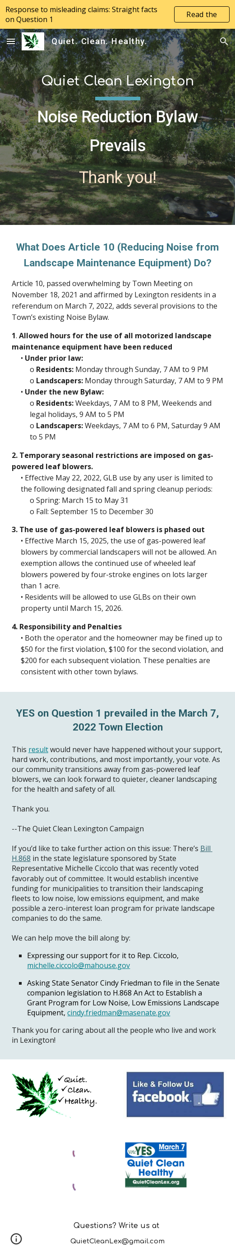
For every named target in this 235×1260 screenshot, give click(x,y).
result (38, 749)
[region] (117, 14)
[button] (11, 41)
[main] (117, 127)
